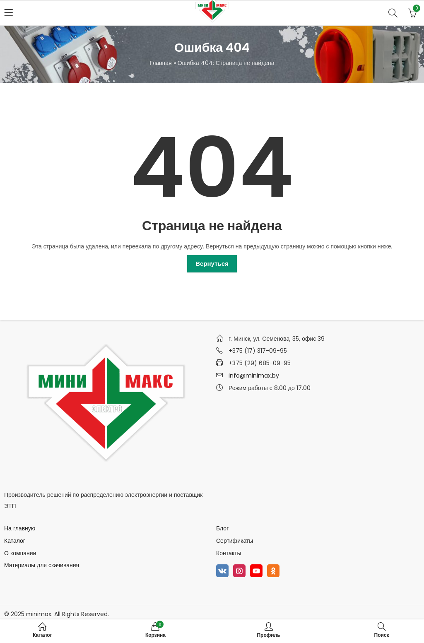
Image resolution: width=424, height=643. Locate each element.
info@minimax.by (254, 375)
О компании (20, 553)
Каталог (14, 541)
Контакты (228, 553)
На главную (19, 528)
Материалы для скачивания (41, 565)
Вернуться (212, 263)
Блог (222, 528)
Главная (160, 63)
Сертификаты (234, 541)
